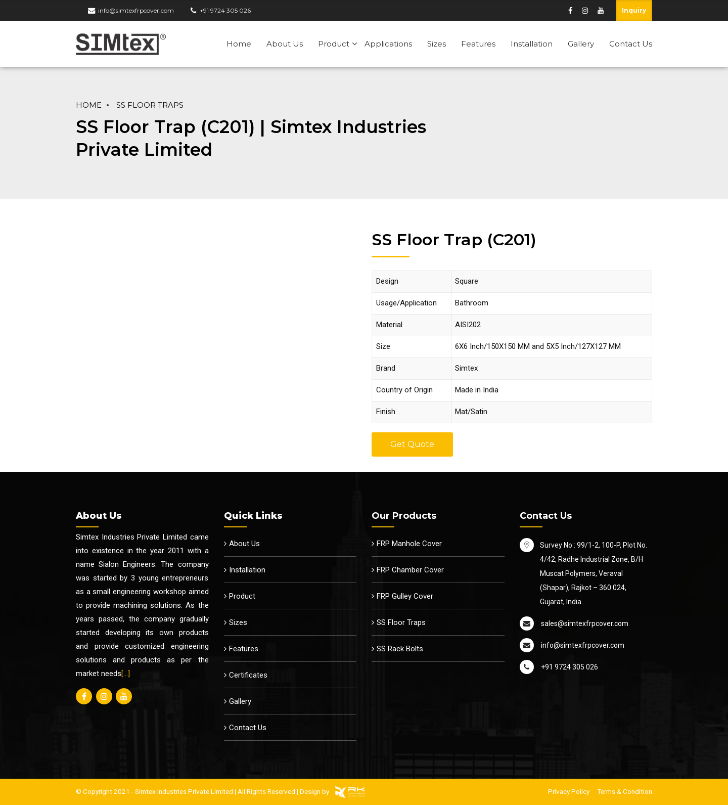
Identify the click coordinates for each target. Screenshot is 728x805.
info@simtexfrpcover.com (136, 10)
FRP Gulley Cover (405, 596)
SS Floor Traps (150, 105)
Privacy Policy (568, 791)
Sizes (436, 44)
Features (478, 44)
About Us (284, 44)
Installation (532, 44)
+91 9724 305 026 (225, 10)
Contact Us (630, 44)
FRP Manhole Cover (409, 543)
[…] (125, 673)
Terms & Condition (624, 791)
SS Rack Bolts (400, 648)
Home (238, 44)
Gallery (581, 44)
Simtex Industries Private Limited (184, 791)
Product (333, 44)
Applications (388, 44)
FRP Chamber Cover (410, 569)
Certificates (248, 675)
